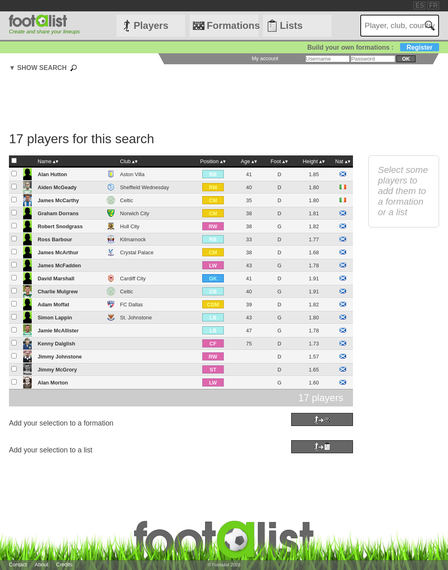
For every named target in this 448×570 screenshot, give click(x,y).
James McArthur (58, 252)
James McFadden (59, 265)
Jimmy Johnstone (60, 357)
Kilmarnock (133, 239)
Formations (232, 25)
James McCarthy (58, 200)
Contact (18, 564)
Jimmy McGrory (57, 370)
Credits (64, 564)
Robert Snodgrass (60, 226)
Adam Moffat (53, 304)
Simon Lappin (55, 317)
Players (151, 25)
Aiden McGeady (57, 187)
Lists (291, 25)
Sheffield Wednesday (144, 187)
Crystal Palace (137, 252)
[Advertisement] (206, 103)
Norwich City (134, 213)
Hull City (130, 226)
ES (420, 5)
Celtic (126, 200)
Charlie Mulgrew (58, 291)
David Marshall (56, 278)
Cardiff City (133, 278)
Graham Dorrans (58, 213)
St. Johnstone (136, 317)
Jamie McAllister (58, 331)
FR (433, 5)
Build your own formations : (373, 47)
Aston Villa (132, 174)
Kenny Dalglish (56, 344)
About (41, 564)
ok (406, 59)
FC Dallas (131, 304)
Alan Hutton (52, 174)
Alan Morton (53, 383)
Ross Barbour (55, 239)
